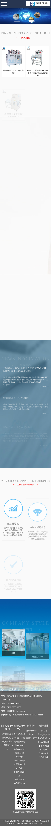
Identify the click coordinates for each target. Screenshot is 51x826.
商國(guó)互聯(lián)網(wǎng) (44, 736)
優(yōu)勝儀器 (44, 742)
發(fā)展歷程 (7, 741)
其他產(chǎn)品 (19, 774)
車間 (13, 663)
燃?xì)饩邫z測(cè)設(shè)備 (19, 736)
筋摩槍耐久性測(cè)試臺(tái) (13, 71)
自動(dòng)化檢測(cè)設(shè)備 (19, 753)
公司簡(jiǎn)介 (7, 734)
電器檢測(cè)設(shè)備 (19, 743)
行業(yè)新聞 (31, 738)
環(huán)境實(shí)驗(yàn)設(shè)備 (19, 764)
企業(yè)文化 (7, 738)
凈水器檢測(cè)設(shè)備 (19, 781)
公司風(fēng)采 (7, 747)
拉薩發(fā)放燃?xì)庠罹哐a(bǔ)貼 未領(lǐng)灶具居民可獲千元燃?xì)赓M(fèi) (24, 379)
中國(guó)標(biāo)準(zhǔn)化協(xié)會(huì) (44, 751)
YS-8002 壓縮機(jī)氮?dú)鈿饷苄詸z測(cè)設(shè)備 (37, 72)
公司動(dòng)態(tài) (31, 732)
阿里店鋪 (43, 731)
